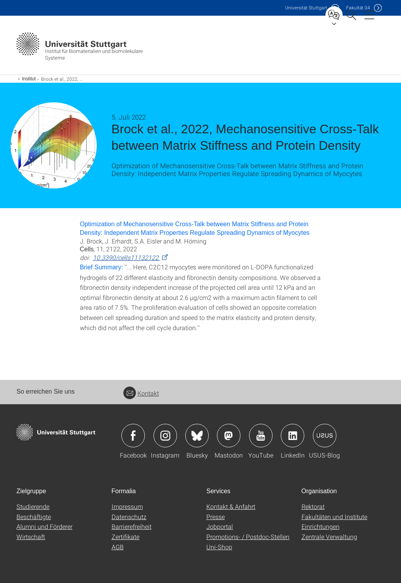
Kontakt (141, 393)
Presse (215, 516)
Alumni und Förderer (44, 526)
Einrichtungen (321, 526)
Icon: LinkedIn (292, 435)
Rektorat (313, 506)
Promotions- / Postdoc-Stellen (247, 536)
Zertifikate (125, 536)
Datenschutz (129, 516)
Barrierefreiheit (132, 526)
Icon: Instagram (165, 435)
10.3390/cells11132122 (126, 257)
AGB (118, 547)
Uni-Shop (219, 547)
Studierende (32, 506)
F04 (358, 8)
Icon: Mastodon (228, 435)
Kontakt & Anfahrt (230, 506)
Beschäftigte (33, 516)
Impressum (127, 506)
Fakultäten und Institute (334, 516)
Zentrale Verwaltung (329, 536)
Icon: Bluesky (197, 435)
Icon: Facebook (133, 435)
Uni (306, 8)
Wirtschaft (30, 536)
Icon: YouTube (261, 435)
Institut (29, 79)
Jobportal (219, 526)
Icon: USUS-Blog (324, 435)
